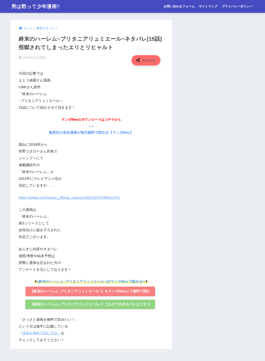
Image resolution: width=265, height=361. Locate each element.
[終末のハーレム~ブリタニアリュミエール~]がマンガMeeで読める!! (91, 282)
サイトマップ (208, 6)
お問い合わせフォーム (179, 6)
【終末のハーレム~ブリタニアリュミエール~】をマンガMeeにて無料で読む (90, 291)
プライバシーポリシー (237, 6)
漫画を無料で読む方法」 (41, 333)
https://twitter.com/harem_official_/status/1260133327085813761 (69, 198)
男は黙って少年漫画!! (35, 6)
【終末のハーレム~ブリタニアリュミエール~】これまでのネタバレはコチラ (90, 304)
